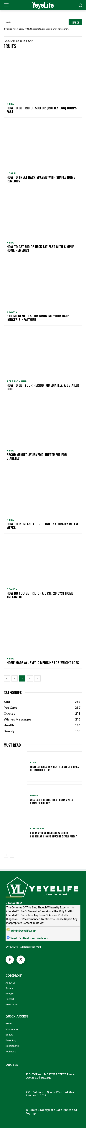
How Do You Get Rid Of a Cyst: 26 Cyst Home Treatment (40, 595)
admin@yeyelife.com (24, 930)
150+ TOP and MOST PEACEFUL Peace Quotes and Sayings (50, 1075)
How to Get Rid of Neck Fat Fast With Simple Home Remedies (40, 248)
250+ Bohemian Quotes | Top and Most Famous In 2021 (50, 1093)
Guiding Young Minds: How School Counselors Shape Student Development (53, 834)
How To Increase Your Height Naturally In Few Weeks (42, 526)
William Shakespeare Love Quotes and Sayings (51, 1111)
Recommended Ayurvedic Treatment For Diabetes (37, 456)
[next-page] (37, 678)
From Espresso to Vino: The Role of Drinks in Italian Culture (54, 768)
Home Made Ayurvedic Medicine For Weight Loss (43, 662)
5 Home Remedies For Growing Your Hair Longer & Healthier (38, 318)
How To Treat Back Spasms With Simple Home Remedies (41, 179)
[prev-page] (7, 678)
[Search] (75, 22)
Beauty (12, 312)
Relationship (17, 381)
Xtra (10, 104)
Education (37, 829)
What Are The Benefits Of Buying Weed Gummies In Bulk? (51, 801)
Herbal (34, 796)
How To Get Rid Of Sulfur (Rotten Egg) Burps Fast (42, 110)
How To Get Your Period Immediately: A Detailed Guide (43, 387)
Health (12, 173)
